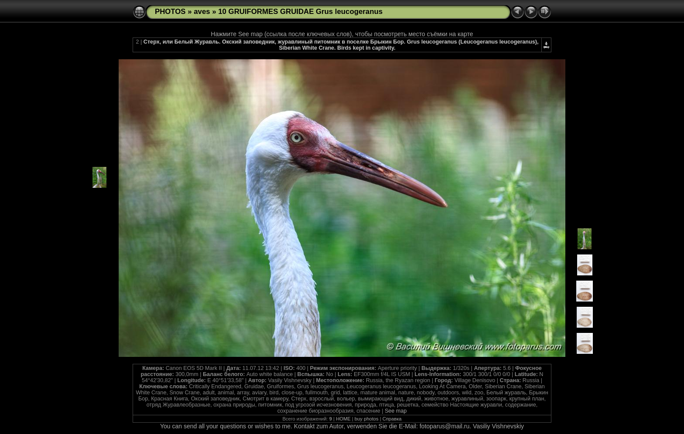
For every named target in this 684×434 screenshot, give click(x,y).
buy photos (367, 418)
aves (202, 11)
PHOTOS (170, 11)
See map (396, 411)
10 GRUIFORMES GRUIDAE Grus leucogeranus (300, 11)
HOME (343, 418)
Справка (392, 418)
